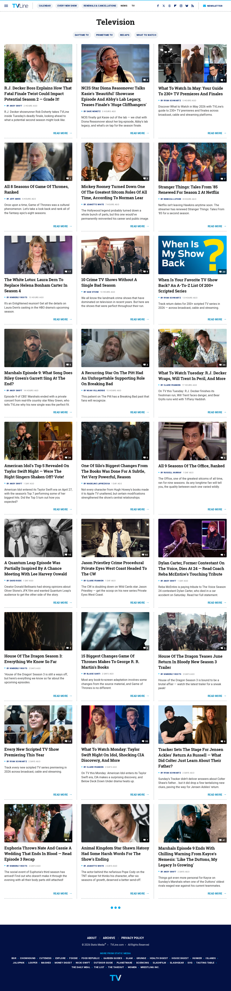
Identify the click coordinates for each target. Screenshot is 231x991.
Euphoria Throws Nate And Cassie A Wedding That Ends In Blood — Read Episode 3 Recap (38, 853)
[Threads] (169, 5)
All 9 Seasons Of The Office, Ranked (191, 466)
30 (146, 741)
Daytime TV (82, 35)
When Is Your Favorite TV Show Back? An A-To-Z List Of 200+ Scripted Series (188, 285)
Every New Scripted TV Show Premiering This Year (31, 752)
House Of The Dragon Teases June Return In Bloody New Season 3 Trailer (190, 661)
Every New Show (67, 5)
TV (133, 5)
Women (132, 967)
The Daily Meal (81, 967)
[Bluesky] (186, 5)
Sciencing (142, 962)
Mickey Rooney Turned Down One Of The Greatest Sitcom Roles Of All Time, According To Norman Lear (114, 192)
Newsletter (213, 6)
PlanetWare (124, 962)
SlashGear (177, 962)
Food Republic (91, 958)
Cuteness (45, 958)
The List (99, 967)
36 (69, 457)
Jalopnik (18, 962)
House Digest (180, 958)
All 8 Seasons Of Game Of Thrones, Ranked (36, 189)
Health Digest (159, 958)
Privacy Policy (132, 938)
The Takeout (116, 967)
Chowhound (28, 958)
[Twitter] (163, 5)
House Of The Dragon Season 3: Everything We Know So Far (33, 658)
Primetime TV (104, 35)
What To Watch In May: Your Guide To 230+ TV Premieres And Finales (190, 91)
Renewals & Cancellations (100, 5)
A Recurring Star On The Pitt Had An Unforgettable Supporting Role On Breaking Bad (113, 378)
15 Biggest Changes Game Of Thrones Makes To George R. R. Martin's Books (110, 661)
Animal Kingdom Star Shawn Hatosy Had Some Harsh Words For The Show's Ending (115, 853)
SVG (190, 962)
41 (224, 840)
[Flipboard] (175, 5)
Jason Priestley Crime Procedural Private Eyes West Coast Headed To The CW (114, 568)
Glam (129, 958)
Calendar (45, 5)
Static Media (98, 945)
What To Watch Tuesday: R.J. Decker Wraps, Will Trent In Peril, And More (192, 375)
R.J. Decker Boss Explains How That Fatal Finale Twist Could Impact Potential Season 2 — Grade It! (38, 93)
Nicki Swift (83, 962)
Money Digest (63, 962)
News (124, 5)
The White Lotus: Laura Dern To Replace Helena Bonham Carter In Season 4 (35, 285)
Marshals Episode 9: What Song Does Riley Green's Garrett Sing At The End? (38, 378)
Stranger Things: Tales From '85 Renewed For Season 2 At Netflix (188, 189)
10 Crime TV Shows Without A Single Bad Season (109, 282)
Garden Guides (113, 958)
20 (224, 272)
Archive (109, 938)
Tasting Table (205, 962)
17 (69, 271)
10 (69, 554)
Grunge (141, 958)
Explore (60, 958)
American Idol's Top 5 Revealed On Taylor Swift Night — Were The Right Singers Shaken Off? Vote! (36, 471)
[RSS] (192, 5)
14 (69, 741)
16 (69, 840)
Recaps (124, 35)
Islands (211, 958)
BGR (14, 958)
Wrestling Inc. (150, 967)
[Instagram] (181, 5)
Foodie (73, 958)
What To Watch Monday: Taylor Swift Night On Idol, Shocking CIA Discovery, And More (112, 755)
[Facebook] (158, 5)
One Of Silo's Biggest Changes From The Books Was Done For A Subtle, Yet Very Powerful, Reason (114, 471)
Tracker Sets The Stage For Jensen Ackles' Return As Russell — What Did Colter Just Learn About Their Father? (190, 758)
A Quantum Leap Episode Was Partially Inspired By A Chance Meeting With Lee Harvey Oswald (35, 568)
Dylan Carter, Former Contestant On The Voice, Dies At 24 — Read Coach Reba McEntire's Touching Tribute (191, 568)
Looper (32, 962)
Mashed (46, 962)
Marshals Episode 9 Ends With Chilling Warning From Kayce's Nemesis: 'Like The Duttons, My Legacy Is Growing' (187, 856)
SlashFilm (159, 962)
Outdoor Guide (103, 962)
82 (146, 554)
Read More (60, 133)
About (92, 938)
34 (224, 365)
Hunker (197, 958)
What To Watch (146, 35)
